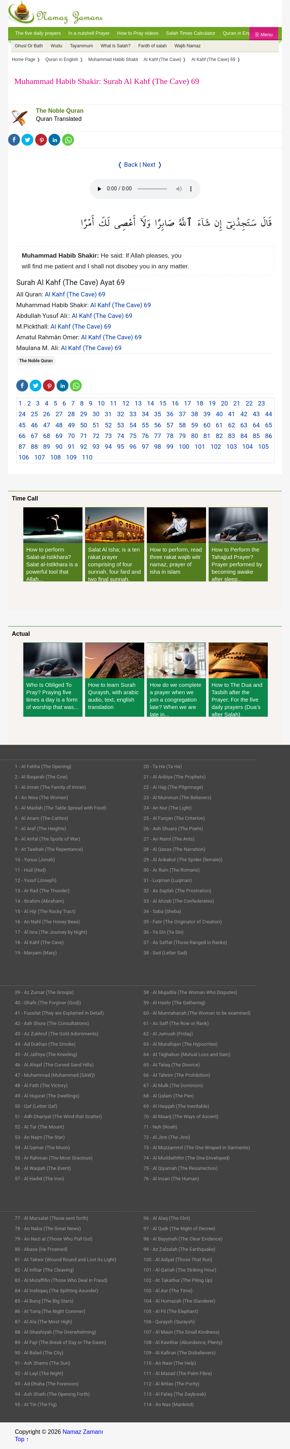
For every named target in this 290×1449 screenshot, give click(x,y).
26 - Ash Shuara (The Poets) (173, 828)
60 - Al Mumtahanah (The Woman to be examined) (197, 1013)
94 (108, 446)
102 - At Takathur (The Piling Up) (178, 1280)
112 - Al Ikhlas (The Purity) (172, 1384)
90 (59, 446)
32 (120, 414)
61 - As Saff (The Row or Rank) (176, 1023)
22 (249, 403)
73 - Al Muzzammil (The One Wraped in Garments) (197, 1147)
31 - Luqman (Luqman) (168, 880)
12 (125, 403)
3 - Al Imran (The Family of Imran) (50, 787)
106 (23, 457)
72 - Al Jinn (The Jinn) (167, 1137)
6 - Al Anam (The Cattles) (41, 818)
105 (263, 446)
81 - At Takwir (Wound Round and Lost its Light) (65, 1259)
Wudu (56, 45)
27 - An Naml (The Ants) (169, 839)
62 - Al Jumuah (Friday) (168, 1033)
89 (46, 446)
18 (199, 403)
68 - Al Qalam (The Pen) (169, 1096)
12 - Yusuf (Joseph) (36, 880)
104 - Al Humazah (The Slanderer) (180, 1301)
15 (162, 403)
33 (132, 414)
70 (71, 436)
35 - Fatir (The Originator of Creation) (183, 921)
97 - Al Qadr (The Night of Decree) (179, 1228)
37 (182, 414)
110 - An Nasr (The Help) (170, 1363)
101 (200, 446)
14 (150, 403)
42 (243, 414)
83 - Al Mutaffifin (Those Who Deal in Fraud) (61, 1280)
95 (120, 446)
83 (231, 436)
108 (55, 457)
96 (132, 446)
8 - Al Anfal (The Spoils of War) (47, 839)
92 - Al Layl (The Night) (39, 1373)
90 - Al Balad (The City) (39, 1352)
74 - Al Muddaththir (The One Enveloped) (187, 1158)
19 (212, 403)
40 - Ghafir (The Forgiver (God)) (48, 1002)
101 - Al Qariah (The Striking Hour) (180, 1270)
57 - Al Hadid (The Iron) (39, 1178)
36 (169, 414)
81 (206, 436)
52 (108, 425)
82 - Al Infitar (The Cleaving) (44, 1270)
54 (132, 425)
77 (157, 436)
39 (206, 414)
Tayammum (81, 45)
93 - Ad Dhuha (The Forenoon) (47, 1384)
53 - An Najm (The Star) (40, 1137)
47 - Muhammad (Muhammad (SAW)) (55, 1075)
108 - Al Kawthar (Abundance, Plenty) (183, 1342)
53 (120, 425)
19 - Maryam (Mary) (36, 953)
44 (268, 414)
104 (247, 446)
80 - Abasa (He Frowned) (41, 1249)
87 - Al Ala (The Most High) (43, 1321)
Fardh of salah (152, 45)
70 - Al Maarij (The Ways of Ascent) (181, 1116)
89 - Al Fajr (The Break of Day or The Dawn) (60, 1342)
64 (256, 425)
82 (219, 436)
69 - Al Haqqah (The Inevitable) (176, 1106)
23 (261, 403)
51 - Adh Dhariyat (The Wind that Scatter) (58, 1116)
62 (231, 425)
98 (157, 446)
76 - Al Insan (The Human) (171, 1178)
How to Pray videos (138, 33)
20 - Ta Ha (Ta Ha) (163, 766)
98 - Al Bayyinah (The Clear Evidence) (183, 1239)
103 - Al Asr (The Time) (168, 1290)
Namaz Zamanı (83, 1432)
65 (268, 425)
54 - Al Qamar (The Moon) (42, 1147)
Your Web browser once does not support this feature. (145, 189)
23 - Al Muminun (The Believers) (178, 797)
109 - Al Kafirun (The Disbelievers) (180, 1352)
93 (96, 446)
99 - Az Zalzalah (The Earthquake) (180, 1249)
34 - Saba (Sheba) (162, 911)
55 (145, 425)
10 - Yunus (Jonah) (35, 859)
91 (71, 446)
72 (96, 436)
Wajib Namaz (188, 45)
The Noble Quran (60, 111)
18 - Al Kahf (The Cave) (39, 942)
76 (145, 436)
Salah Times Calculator (191, 33)
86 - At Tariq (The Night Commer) (50, 1311)
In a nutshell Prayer (89, 33)
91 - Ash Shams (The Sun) (42, 1363)
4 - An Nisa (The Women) (41, 797)
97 (145, 446)
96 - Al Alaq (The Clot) (167, 1218)
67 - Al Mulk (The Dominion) (173, 1085)
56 (157, 425)
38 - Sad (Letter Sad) (165, 953)
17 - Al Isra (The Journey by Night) (51, 932)
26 (46, 414)
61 (219, 425)
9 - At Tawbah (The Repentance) (49, 849)
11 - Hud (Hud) (30, 870)
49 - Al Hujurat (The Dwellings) (47, 1096)
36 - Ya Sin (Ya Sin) (163, 932)
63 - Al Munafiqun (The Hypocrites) (181, 1044)
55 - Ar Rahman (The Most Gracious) (53, 1158)
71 (83, 436)
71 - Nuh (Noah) (160, 1127)
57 (169, 425)
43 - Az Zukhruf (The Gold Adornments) (56, 1033)
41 (231, 414)
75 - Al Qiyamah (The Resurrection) (181, 1168)
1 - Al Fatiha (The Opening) (43, 766)
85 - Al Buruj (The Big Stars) (44, 1301)
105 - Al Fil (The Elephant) (171, 1311)
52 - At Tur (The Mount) (39, 1127)
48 (59, 425)
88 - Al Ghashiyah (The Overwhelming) (55, 1332)
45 (22, 425)
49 (71, 425)
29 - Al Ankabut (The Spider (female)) (183, 859)
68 (46, 436)
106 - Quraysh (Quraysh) (169, 1321)
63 (243, 425)
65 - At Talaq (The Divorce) (172, 1065)
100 (184, 446)
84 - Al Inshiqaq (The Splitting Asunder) (56, 1290)
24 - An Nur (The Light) (168, 808)
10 (101, 403)
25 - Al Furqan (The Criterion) (174, 818)
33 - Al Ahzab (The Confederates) (179, 901)
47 (46, 425)
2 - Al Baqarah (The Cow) (41, 777)
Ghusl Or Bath (29, 45)
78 (169, 436)
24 (22, 414)
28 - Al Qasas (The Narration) (174, 849)
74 (120, 436)
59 (194, 425)
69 (59, 436)
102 (215, 446)
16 (175, 403)
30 (96, 414)
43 (256, 414)
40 (219, 414)
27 (59, 414)
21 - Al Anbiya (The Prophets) (175, 777)
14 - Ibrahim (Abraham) (39, 901)
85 (256, 436)
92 (83, 446)
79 (182, 436)
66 (22, 436)
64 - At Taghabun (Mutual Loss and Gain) (187, 1054)
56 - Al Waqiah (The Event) (43, 1168)
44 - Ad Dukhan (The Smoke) (45, 1044)
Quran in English (240, 33)
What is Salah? (116, 45)
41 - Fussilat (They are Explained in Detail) (59, 1013)
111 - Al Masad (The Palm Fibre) (178, 1373)
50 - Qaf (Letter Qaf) (36, 1106)
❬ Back (127, 164)
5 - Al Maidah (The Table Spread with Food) (61, 808)
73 (108, 436)
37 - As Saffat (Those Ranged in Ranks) (185, 942)
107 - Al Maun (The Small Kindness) (182, 1332)
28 (71, 414)
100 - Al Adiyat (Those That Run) (178, 1259)
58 (182, 425)
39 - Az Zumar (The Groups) (44, 992)
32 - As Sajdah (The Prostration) (178, 890)
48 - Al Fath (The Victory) (41, 1085)
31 (108, 414)
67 (34, 436)
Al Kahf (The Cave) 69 (75, 294)
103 (231, 446)
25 (34, 414)
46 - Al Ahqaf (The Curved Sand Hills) (54, 1065)
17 (187, 403)
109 (71, 457)
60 (206, 425)
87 (22, 446)
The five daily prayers (38, 33)
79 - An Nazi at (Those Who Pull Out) (53, 1239)
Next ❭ (152, 164)
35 (157, 414)
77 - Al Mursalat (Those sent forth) (51, 1218)
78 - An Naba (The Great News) (48, 1228)
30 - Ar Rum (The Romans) (172, 870)
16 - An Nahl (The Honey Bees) (47, 921)
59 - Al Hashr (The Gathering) (175, 1002)
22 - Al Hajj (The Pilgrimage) (173, 787)
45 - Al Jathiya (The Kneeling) (46, 1054)
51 (96, 425)
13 (138, 403)
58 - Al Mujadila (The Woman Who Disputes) (190, 992)
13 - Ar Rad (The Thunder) (42, 890)
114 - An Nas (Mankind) (169, 1404)
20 (224, 403)
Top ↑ (22, 1439)
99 (169, 446)
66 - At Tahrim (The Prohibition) (177, 1075)
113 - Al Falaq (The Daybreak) (175, 1394)
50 (83, 425)
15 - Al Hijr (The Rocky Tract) (45, 911)
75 (132, 436)
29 (83, 414)
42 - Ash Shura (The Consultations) (52, 1023)
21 (236, 403)
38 (194, 414)
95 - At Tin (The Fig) (36, 1404)
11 (113, 403)
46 (34, 425)
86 (268, 436)
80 (194, 436)
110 (87, 457)
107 (39, 457)
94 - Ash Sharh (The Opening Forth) (52, 1394)
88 (34, 446)
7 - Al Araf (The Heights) (40, 828)
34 (145, 414)
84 (243, 436)
